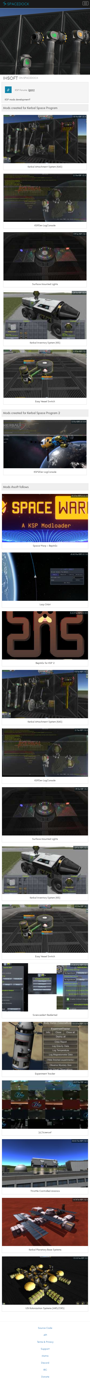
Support (45, 1349)
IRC (45, 1369)
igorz (31, 90)
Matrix (45, 1355)
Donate (45, 1376)
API (45, 1335)
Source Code (45, 1328)
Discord (45, 1362)
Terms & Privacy (45, 1342)
